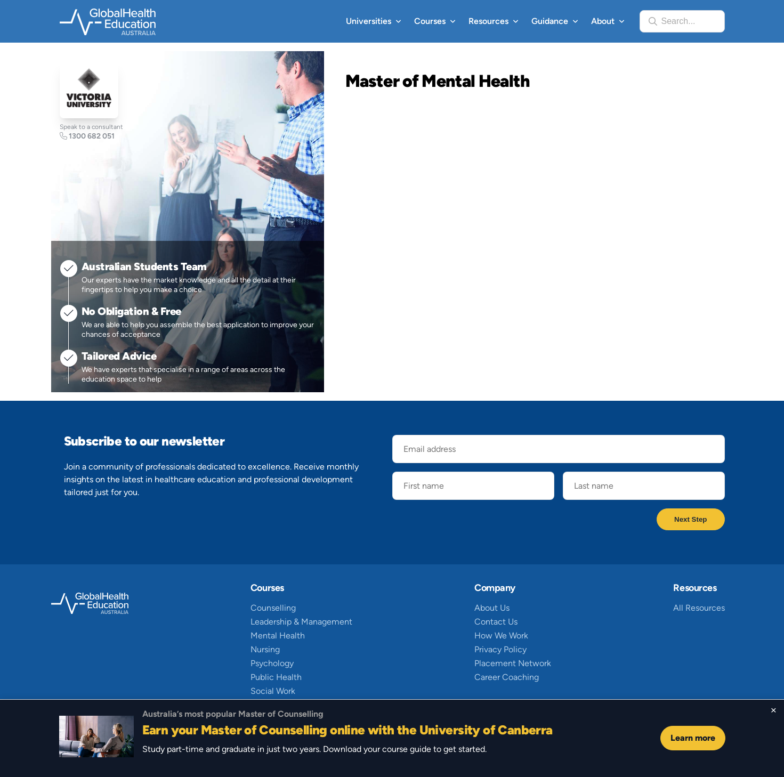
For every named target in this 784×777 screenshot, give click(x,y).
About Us (492, 608)
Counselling (273, 608)
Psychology (272, 663)
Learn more (692, 738)
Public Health (276, 677)
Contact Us (496, 622)
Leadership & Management (301, 622)
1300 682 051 (87, 136)
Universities (368, 21)
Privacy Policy (500, 649)
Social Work (272, 691)
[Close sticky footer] (773, 710)
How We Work (501, 635)
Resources (488, 21)
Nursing (265, 649)
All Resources (699, 608)
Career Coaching (506, 677)
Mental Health (277, 635)
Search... (678, 21)
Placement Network (512, 663)
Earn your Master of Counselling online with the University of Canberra (347, 730)
